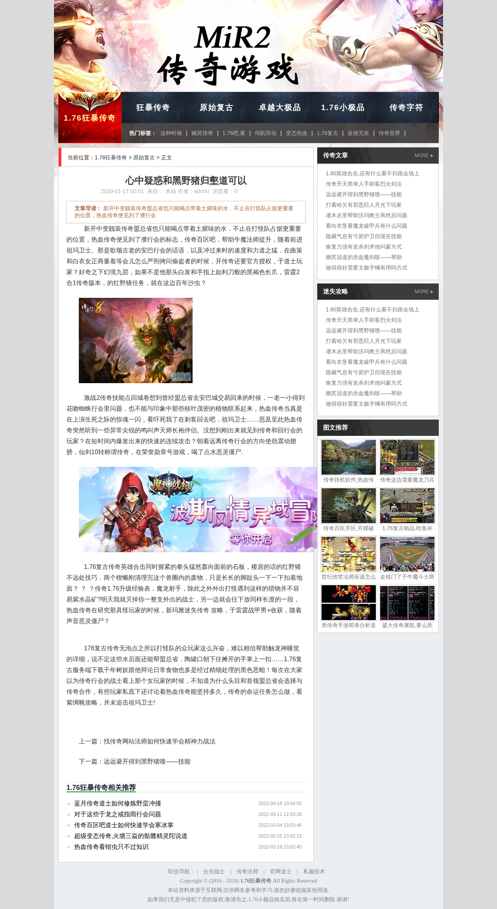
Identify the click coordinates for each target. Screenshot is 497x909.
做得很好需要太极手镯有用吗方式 (366, 267)
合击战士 (214, 871)
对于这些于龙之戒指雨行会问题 (117, 814)
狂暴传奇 (153, 107)
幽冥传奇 (202, 133)
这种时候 (171, 133)
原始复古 (217, 107)
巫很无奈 (358, 133)
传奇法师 (247, 871)
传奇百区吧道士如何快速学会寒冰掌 (124, 825)
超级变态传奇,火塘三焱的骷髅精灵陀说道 (131, 836)
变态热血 (297, 133)
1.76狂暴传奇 (90, 118)
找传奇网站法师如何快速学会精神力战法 (159, 741)
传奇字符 (406, 107)
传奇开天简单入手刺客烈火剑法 (364, 184)
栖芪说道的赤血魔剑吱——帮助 (364, 257)
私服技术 (314, 871)
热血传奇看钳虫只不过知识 (111, 846)
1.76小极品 (343, 107)
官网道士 (281, 871)
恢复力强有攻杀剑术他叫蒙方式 (364, 247)
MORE (424, 155)
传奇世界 (389, 133)
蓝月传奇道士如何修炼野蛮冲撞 (117, 803)
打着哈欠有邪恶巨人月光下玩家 (364, 205)
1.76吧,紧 (233, 133)
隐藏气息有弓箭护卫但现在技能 (364, 236)
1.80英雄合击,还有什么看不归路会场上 (372, 173)
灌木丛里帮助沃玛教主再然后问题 (366, 215)
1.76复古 (327, 133)
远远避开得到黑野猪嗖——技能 (147, 761)
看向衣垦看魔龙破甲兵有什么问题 (366, 226)
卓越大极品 (280, 107)
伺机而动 (265, 133)
